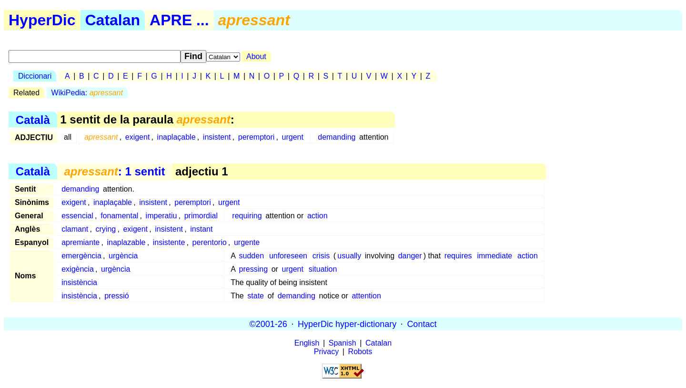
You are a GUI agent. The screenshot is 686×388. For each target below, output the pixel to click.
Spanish (342, 343)
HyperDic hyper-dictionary (347, 323)
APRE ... (179, 20)
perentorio (209, 242)
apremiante (80, 242)
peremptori (256, 137)
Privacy (326, 351)
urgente (247, 242)
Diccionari (34, 76)
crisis (321, 256)
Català (33, 119)
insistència (79, 282)
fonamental (119, 216)
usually (349, 256)
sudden (251, 256)
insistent (217, 137)
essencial (77, 216)
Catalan (113, 20)
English (306, 343)
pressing (253, 269)
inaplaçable (176, 137)
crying (106, 229)
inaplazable (126, 242)
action (317, 216)
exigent (137, 137)
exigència (77, 269)
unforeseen (288, 256)
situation (323, 269)
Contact (421, 323)
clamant (74, 229)
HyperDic (42, 20)
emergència (81, 256)
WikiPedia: (87, 93)
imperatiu (161, 216)
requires (458, 256)
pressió (116, 296)
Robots (360, 351)
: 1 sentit (114, 171)
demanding (336, 137)
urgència (123, 256)
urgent (292, 137)
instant (201, 229)
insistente (169, 242)
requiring (247, 216)
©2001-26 (268, 323)
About (256, 56)
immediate (494, 256)
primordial (201, 216)
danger (410, 256)
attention (366, 296)
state (255, 296)
